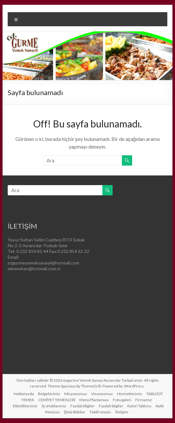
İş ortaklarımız (54, 405)
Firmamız (143, 399)
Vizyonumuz (102, 393)
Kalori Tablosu (139, 405)
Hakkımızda (24, 393)
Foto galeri (122, 399)
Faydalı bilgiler (82, 405)
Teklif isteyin (100, 412)
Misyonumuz (75, 393)
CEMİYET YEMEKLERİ (57, 399)
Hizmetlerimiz (129, 393)
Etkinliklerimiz (25, 405)
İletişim (121, 412)
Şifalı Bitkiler (74, 412)
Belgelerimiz (49, 393)
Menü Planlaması (94, 399)
